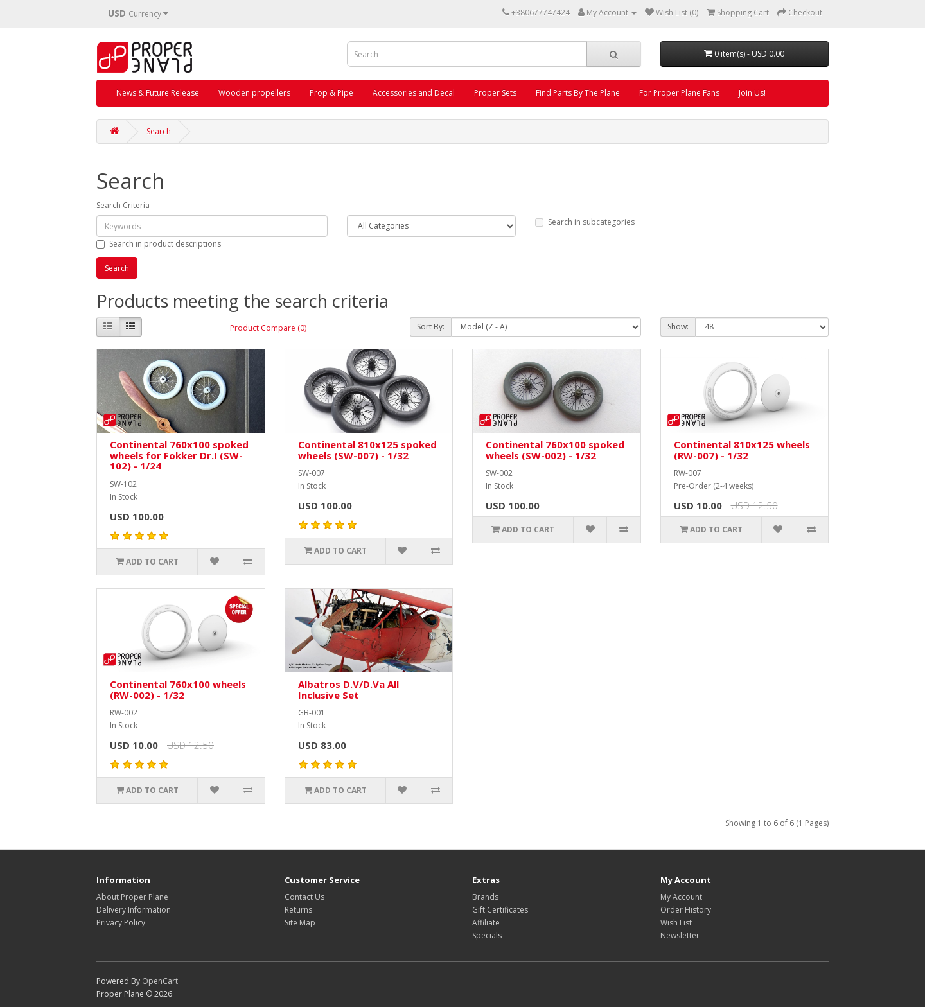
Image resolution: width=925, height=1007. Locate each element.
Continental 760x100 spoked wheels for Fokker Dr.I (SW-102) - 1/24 (179, 455)
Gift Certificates (500, 909)
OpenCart (160, 981)
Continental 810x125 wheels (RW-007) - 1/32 (742, 450)
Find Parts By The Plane (578, 92)
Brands (485, 896)
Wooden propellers (254, 92)
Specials (487, 935)
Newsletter (680, 935)
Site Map (300, 922)
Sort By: (431, 326)
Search (158, 131)
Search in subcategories (585, 221)
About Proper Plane (132, 896)
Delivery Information (133, 909)
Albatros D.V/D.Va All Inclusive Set (348, 689)
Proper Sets (495, 92)
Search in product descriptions (158, 243)
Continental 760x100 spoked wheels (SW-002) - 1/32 (555, 450)
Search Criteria (123, 205)
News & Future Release (157, 92)
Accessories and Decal (414, 92)
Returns (298, 909)
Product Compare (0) (268, 327)
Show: (678, 326)
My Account (681, 896)
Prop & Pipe (331, 92)
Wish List (676, 922)
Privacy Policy (120, 922)
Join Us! (752, 92)
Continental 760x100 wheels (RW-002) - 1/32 (178, 689)
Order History (685, 909)
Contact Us (304, 896)
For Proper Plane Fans (679, 92)
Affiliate (486, 922)
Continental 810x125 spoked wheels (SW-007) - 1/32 (367, 450)
